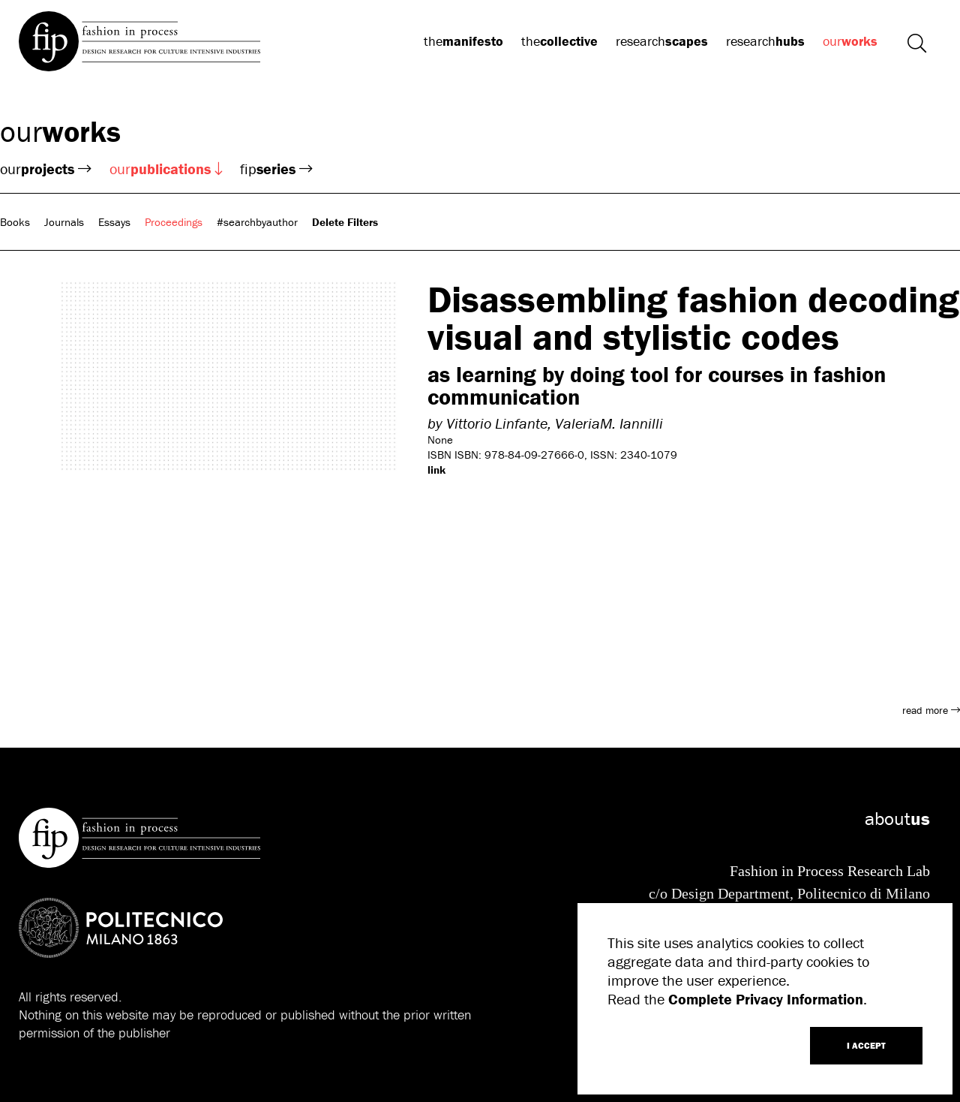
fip (276, 168)
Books (15, 222)
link (437, 469)
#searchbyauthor (257, 222)
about (897, 818)
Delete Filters (345, 222)
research (662, 41)
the (463, 41)
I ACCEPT (866, 1045)
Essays (114, 222)
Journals (64, 222)
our (850, 41)
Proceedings (173, 222)
